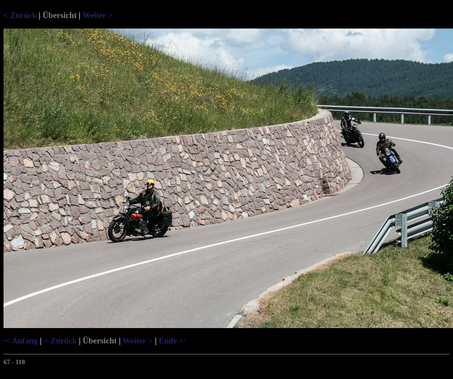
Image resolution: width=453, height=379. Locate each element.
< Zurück (20, 15)
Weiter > (98, 15)
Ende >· (171, 340)
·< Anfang (21, 340)
